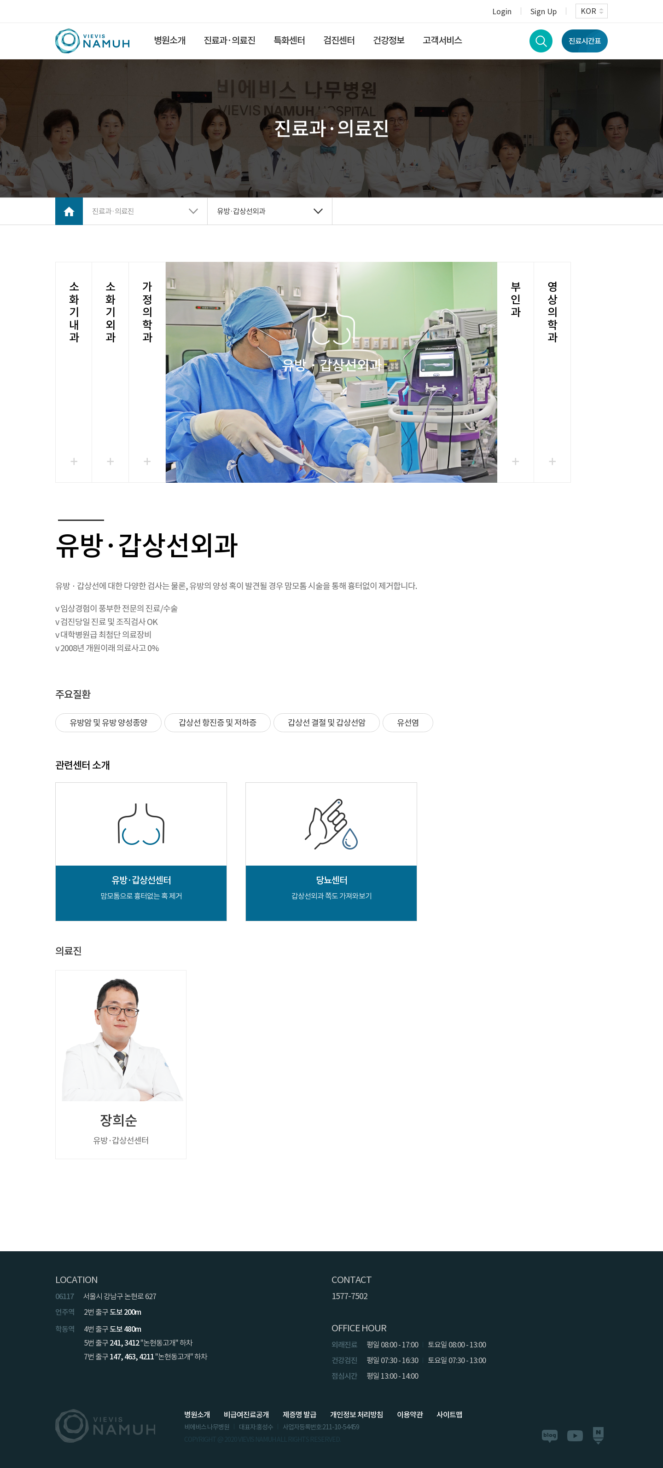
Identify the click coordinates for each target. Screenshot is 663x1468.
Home (69, 211)
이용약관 (410, 1414)
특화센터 (289, 40)
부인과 (515, 299)
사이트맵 (449, 1414)
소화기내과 (74, 312)
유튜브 (575, 1435)
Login (502, 11)
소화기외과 (110, 312)
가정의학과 (147, 312)
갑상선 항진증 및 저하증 (217, 722)
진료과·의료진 (229, 40)
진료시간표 (585, 41)
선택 (331, 372)
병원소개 (169, 40)
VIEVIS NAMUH (92, 41)
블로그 (549, 1436)
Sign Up (543, 11)
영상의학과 (552, 312)
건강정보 (388, 40)
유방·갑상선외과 (241, 211)
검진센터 (339, 40)
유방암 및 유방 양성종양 (108, 722)
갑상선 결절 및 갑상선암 (327, 722)
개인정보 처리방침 (356, 1414)
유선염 (408, 722)
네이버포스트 (598, 1436)
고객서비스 (442, 40)
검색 (540, 40)
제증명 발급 (299, 1414)
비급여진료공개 (246, 1414)
